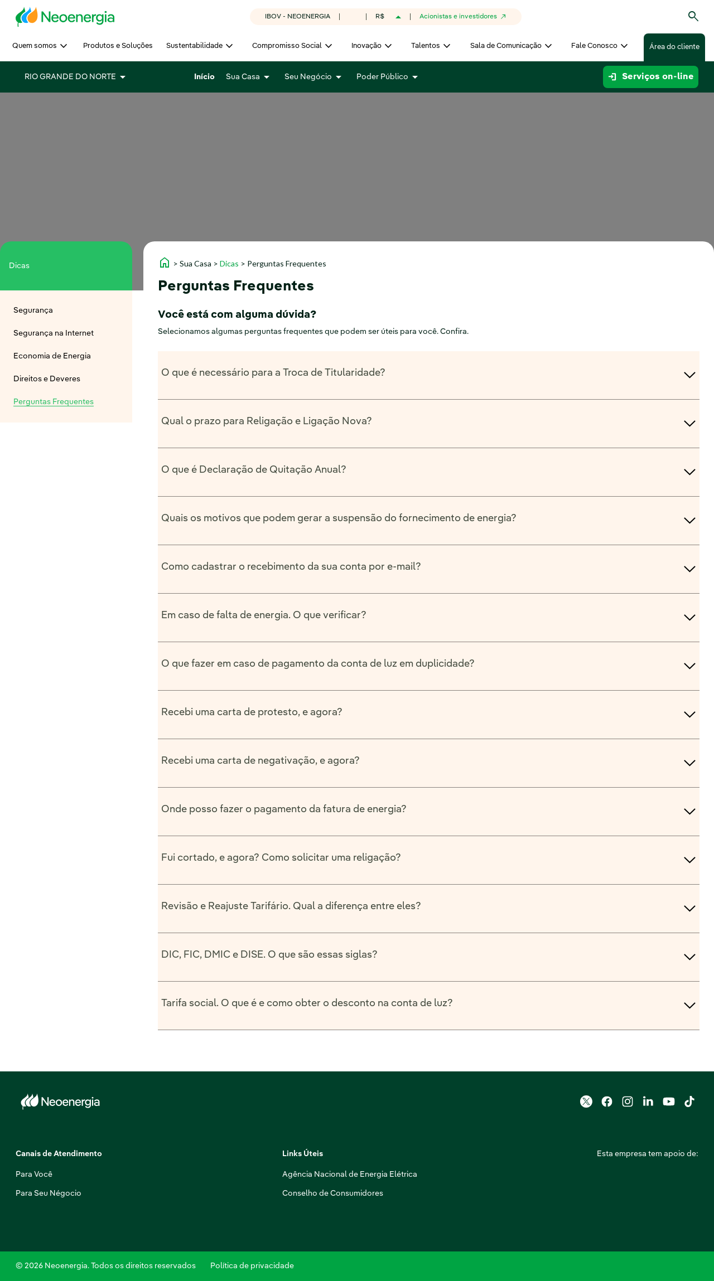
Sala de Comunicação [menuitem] (506, 46)
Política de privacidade (252, 1266)
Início (204, 77)
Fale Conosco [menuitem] (594, 46)
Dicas (229, 263)
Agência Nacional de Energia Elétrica (284, 1174)
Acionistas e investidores (458, 16)
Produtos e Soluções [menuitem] (118, 46)
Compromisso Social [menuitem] (287, 46)
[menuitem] (66, 310)
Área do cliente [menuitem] (674, 47)
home (164, 262)
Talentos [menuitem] (425, 46)
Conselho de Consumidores (267, 1193)
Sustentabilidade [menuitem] (194, 46)
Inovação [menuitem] (366, 46)
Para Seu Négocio (48, 1193)
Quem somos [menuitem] (34, 46)
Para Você (34, 1174)
